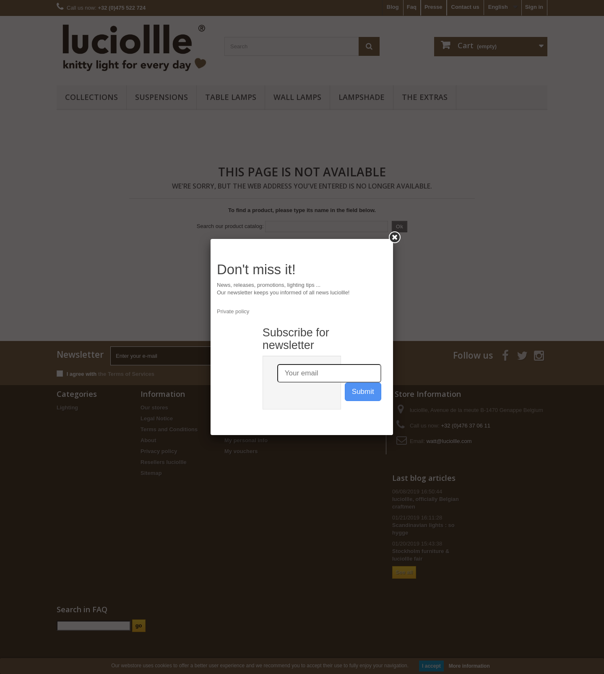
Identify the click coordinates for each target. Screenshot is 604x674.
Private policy (233, 311)
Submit (363, 392)
